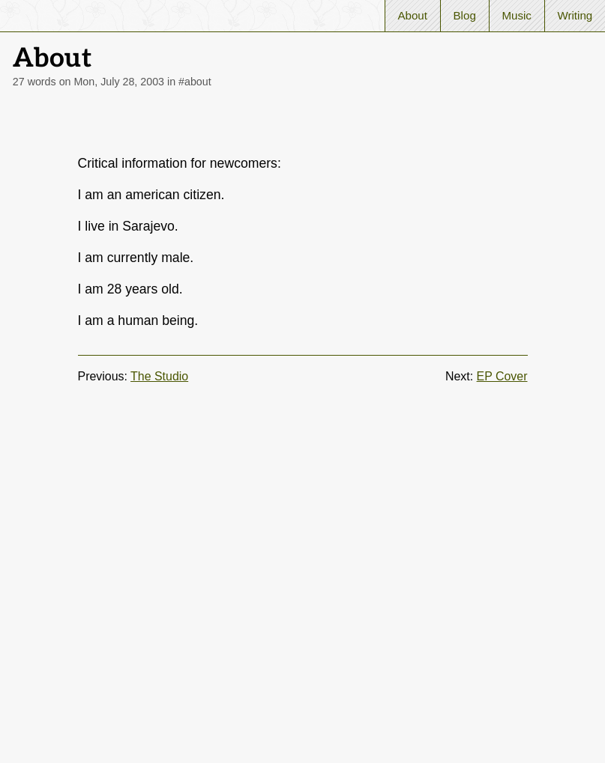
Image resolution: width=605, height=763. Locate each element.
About (412, 15)
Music (516, 15)
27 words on (88, 82)
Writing (574, 15)
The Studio (159, 376)
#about (194, 82)
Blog (465, 15)
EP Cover (502, 376)
